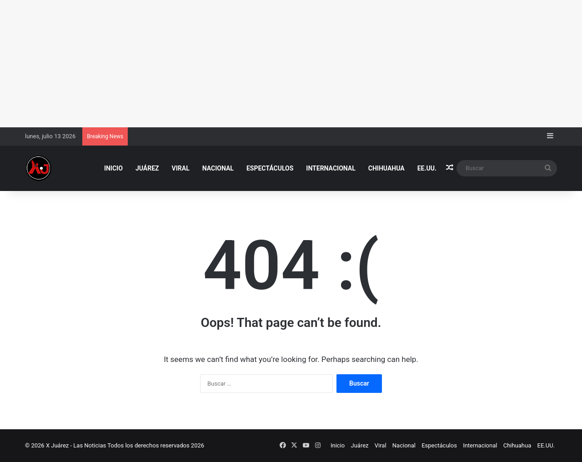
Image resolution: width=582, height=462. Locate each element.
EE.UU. (426, 168)
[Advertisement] (273, 63)
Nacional (218, 168)
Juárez (147, 168)
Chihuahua (386, 168)
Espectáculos (269, 168)
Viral (181, 168)
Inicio (113, 168)
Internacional (330, 168)
